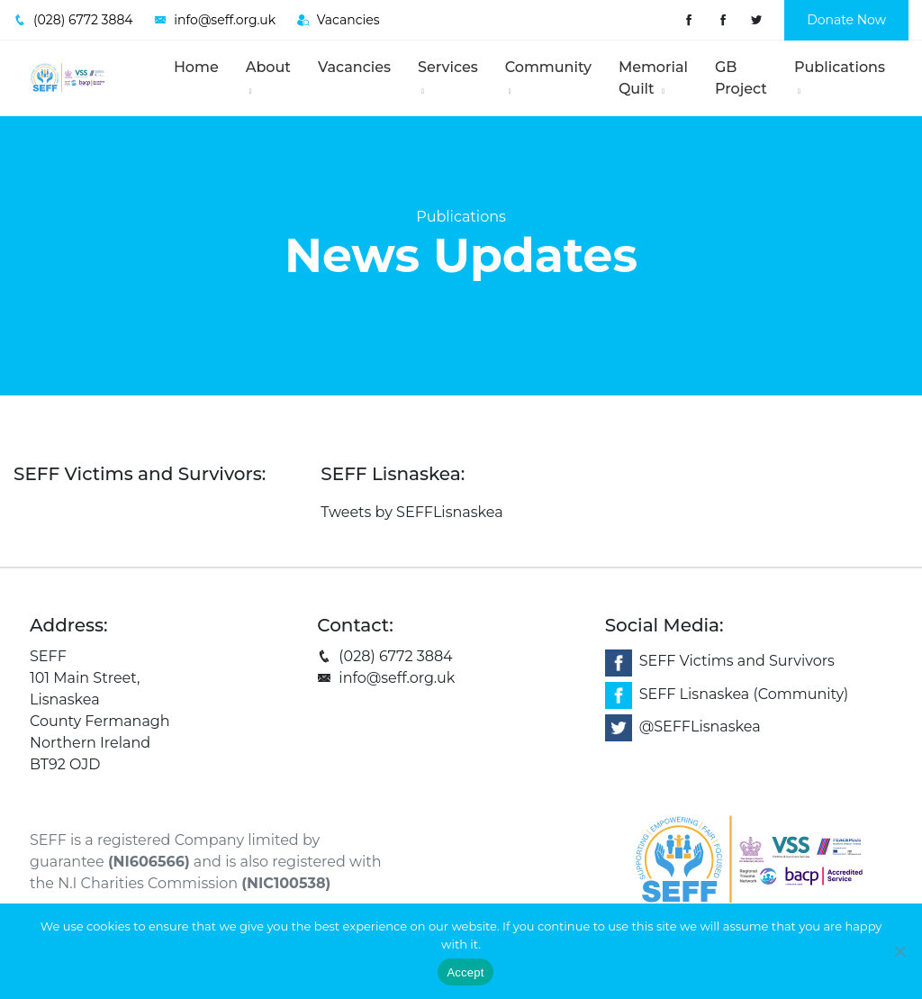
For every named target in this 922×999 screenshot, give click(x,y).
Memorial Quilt (653, 78)
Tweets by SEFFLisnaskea (411, 512)
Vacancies (354, 67)
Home (196, 67)
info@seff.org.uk (386, 677)
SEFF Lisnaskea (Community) (744, 694)
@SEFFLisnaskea (700, 727)
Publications (839, 77)
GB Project (741, 78)
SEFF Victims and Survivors (737, 661)
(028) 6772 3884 (384, 656)
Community (548, 77)
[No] (899, 951)
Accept (465, 972)
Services (448, 77)
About (268, 77)
